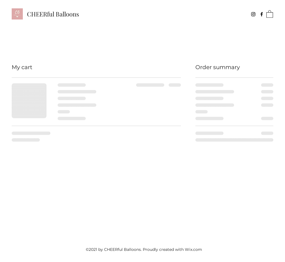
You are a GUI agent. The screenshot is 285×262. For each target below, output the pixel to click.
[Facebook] (261, 14)
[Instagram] (253, 14)
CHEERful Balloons (53, 14)
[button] (269, 14)
